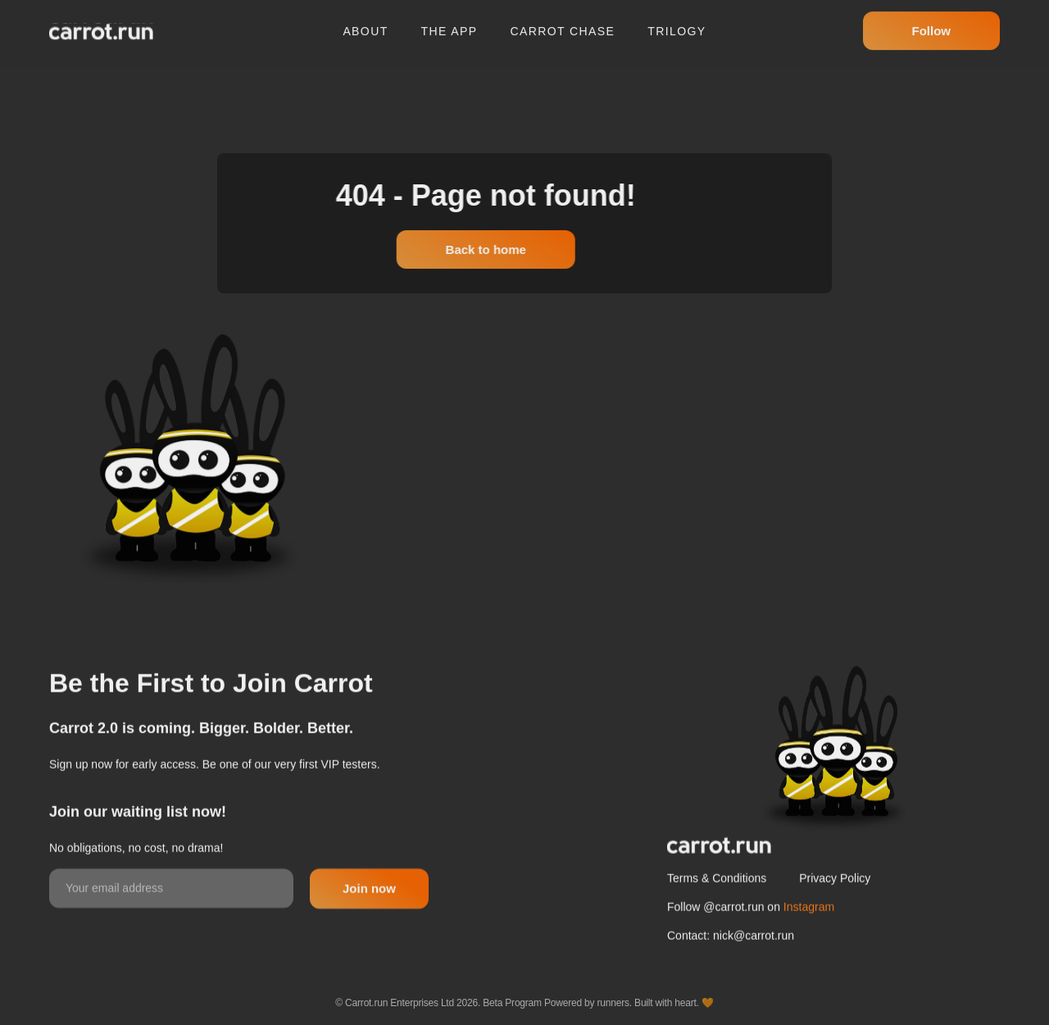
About (365, 23)
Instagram (808, 947)
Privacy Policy (834, 918)
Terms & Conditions (716, 918)
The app (449, 23)
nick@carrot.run (753, 975)
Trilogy (676, 23)
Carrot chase (563, 23)
